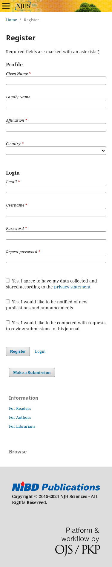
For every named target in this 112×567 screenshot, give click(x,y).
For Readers (20, 408)
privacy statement (72, 287)
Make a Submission (32, 372)
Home (11, 19)
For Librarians (22, 426)
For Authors (20, 417)
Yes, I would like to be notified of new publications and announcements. (47, 305)
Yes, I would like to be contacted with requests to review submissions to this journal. (56, 325)
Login (40, 351)
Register (18, 351)
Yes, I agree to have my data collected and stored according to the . (51, 284)
